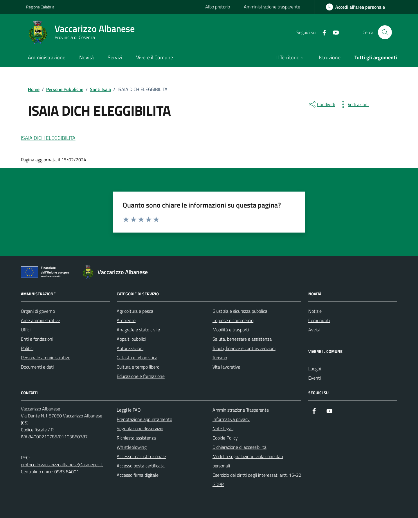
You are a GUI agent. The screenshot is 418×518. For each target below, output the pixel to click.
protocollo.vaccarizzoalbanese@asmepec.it (62, 464)
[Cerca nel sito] (385, 32)
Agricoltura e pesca (135, 311)
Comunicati (319, 320)
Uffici (25, 329)
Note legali (222, 428)
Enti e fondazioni (37, 338)
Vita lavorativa (226, 366)
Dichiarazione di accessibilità (239, 447)
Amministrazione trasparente (272, 6)
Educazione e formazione (141, 376)
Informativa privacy (231, 419)
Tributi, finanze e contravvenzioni (243, 348)
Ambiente (126, 320)
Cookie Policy (225, 437)
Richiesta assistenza (136, 437)
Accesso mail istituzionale (141, 456)
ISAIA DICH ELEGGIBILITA (48, 138)
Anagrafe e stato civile (138, 329)
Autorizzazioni (130, 348)
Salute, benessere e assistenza (242, 338)
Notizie (315, 311)
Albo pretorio (217, 6)
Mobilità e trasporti (230, 329)
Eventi (314, 377)
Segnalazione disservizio (140, 428)
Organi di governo (38, 311)
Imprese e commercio (232, 320)
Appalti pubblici (131, 338)
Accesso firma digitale (137, 474)
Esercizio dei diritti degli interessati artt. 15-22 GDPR (256, 479)
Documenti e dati (37, 366)
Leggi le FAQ (129, 409)
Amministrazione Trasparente (240, 409)
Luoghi (314, 368)
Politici (27, 348)
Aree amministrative (40, 320)
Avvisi (314, 329)
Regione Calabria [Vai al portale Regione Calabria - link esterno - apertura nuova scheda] (40, 7)
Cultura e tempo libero (138, 366)
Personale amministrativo (45, 357)
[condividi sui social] (321, 104)
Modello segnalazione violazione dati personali (247, 461)
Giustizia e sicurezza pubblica (239, 311)
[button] (290, 58)
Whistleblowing (132, 447)
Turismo (219, 357)
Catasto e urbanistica (137, 357)
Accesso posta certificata (141, 465)
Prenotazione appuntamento (144, 419)
